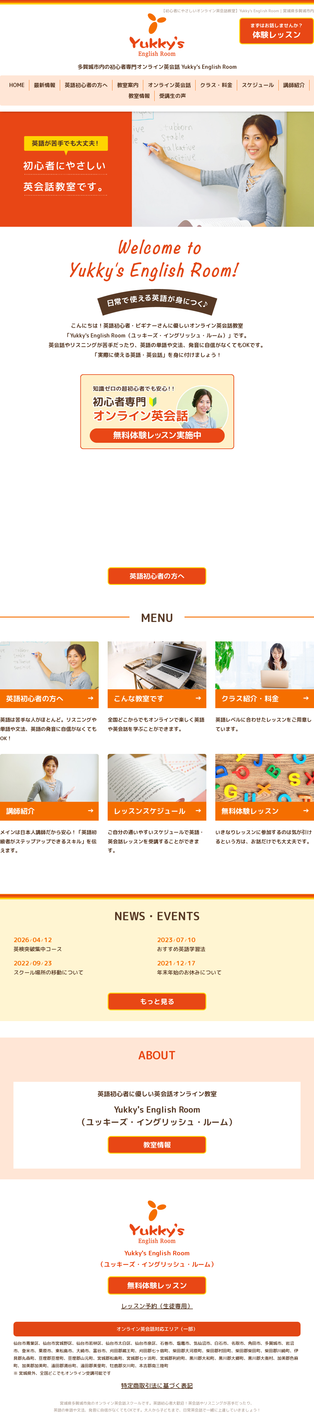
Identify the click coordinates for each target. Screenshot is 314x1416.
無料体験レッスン (157, 1285)
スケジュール (258, 85)
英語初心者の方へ (86, 85)
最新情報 (44, 85)
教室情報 (139, 96)
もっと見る (157, 1001)
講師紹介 (294, 85)
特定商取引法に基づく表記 (157, 1385)
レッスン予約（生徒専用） (157, 1306)
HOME (17, 85)
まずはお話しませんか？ (276, 31)
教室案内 (127, 85)
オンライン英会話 (169, 85)
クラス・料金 (216, 85)
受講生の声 (172, 96)
